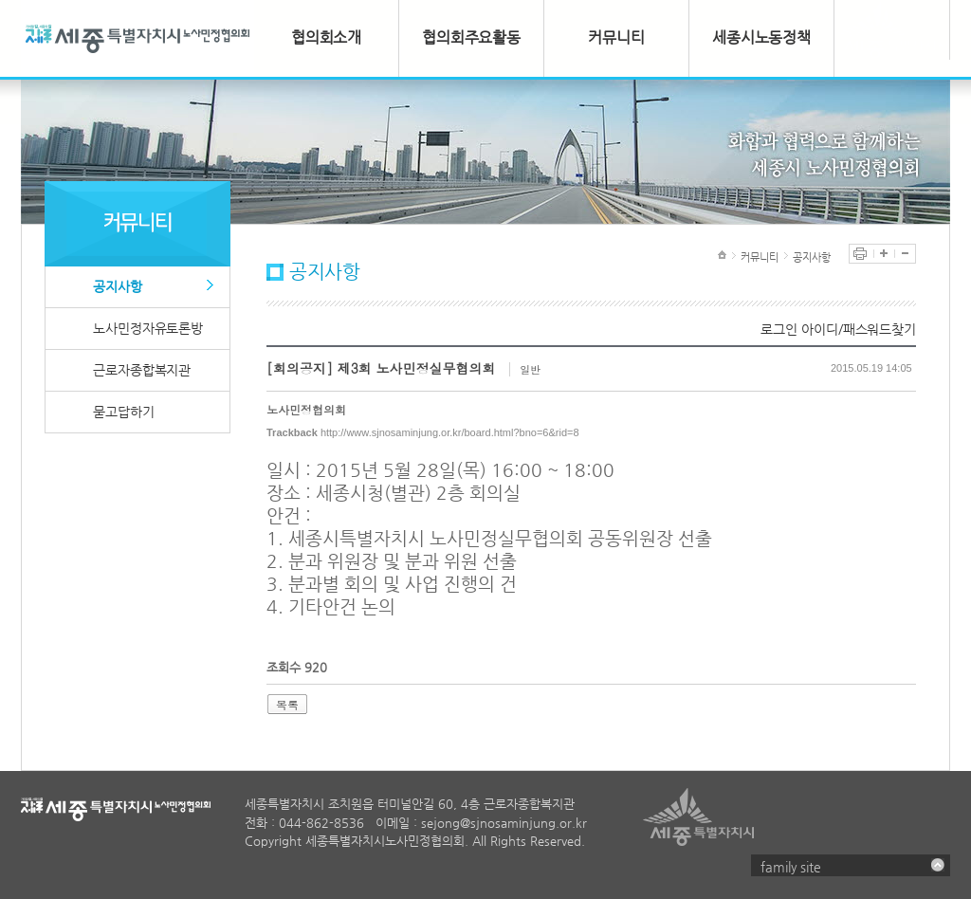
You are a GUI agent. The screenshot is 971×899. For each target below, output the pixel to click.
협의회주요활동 (471, 37)
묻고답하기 (124, 411)
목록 (287, 704)
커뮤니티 (616, 37)
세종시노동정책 (761, 37)
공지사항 (117, 286)
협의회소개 (326, 37)
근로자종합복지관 (142, 369)
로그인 (778, 329)
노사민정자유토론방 (148, 328)
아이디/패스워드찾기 (858, 329)
